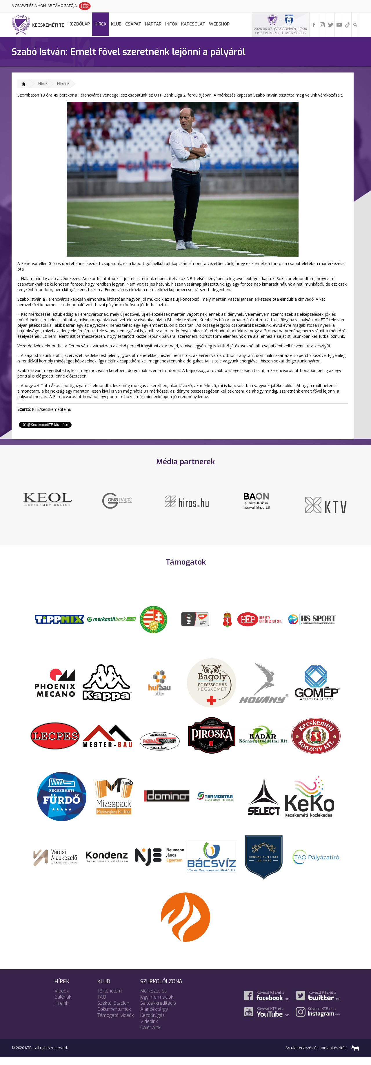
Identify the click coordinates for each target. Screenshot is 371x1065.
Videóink (149, 1028)
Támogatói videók (115, 1022)
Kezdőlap (79, 24)
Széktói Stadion (113, 1009)
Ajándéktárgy (154, 1016)
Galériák (62, 1003)
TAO (101, 1003)
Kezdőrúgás (152, 1022)
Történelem (109, 997)
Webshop (219, 24)
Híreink (63, 83)
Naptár (153, 24)
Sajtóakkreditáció (158, 1009)
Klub (116, 24)
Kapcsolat (193, 24)
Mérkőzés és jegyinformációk (156, 1000)
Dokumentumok (114, 1016)
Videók (61, 997)
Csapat (133, 24)
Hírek (100, 24)
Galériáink (150, 1034)
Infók (171, 24)
